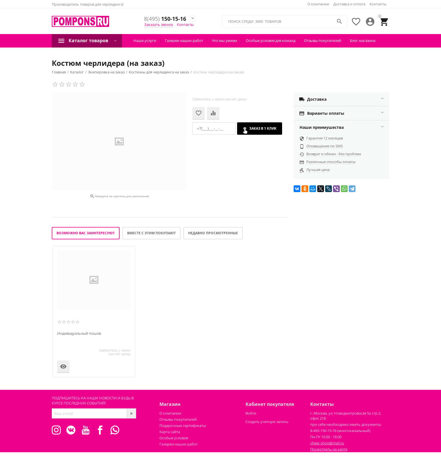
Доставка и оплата (349, 3)
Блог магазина (362, 40)
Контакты (378, 3)
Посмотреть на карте (328, 449)
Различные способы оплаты (331, 161)
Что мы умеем (224, 40)
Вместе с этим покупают (151, 233)
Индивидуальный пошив (79, 333)
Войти (251, 413)
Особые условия (173, 437)
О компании (318, 3)
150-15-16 (165, 19)
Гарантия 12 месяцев (324, 138)
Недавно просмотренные (213, 233)
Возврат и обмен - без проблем (333, 153)
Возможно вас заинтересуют (86, 233)
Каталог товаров (88, 40)
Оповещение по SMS (324, 145)
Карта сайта (169, 431)
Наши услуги (144, 40)
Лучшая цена (318, 169)
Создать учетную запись (267, 421)
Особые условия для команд (270, 40)
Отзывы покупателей (322, 40)
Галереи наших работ (184, 40)
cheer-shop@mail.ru (327, 443)
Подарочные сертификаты (182, 425)
